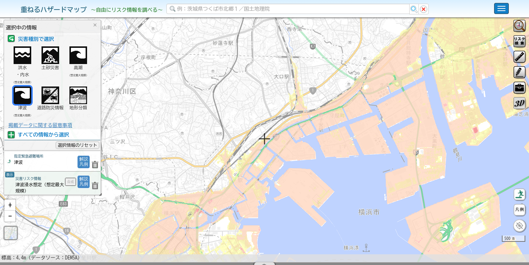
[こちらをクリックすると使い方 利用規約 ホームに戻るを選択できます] (501, 8)
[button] (9, 224)
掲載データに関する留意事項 (40, 125)
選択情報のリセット (77, 145)
